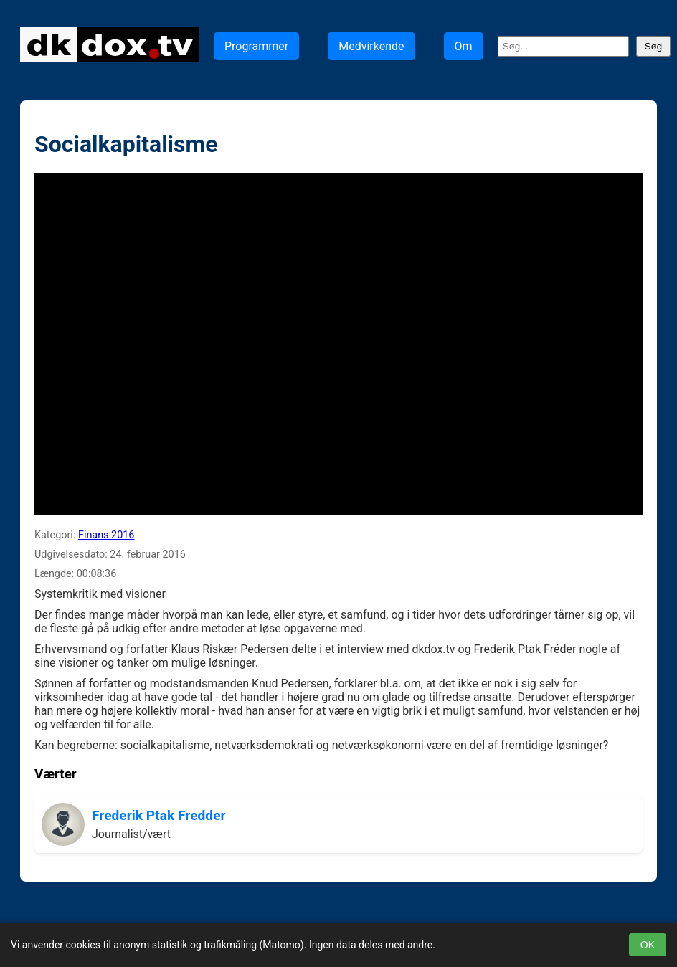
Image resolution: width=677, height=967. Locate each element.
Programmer (256, 46)
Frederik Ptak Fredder (159, 815)
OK (647, 945)
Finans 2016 (106, 535)
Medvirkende (371, 46)
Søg (653, 46)
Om (464, 46)
